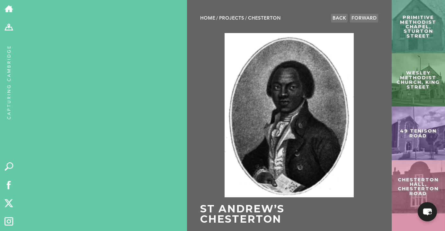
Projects (231, 18)
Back (339, 18)
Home (207, 18)
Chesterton (264, 18)
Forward (364, 18)
